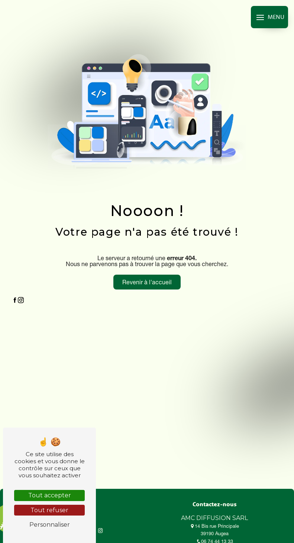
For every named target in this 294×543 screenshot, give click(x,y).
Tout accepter (49, 495)
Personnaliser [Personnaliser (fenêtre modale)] (49, 524)
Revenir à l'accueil (147, 282)
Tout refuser (49, 510)
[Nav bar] (269, 17)
